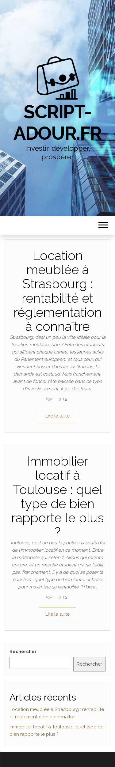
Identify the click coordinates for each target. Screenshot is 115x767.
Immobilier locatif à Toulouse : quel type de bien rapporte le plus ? (57, 496)
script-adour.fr (57, 122)
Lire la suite (57, 416)
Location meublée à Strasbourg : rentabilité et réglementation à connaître (57, 291)
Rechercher (23, 651)
